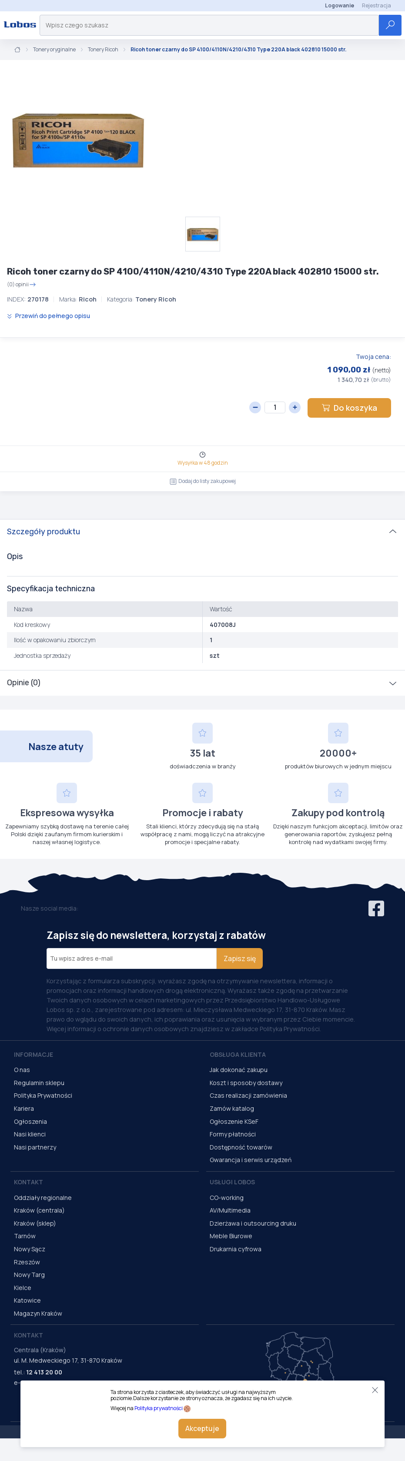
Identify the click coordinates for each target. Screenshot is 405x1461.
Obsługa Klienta (238, 1054)
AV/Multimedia (230, 1210)
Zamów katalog (232, 1108)
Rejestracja (376, 5)
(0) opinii (21, 284)
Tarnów (25, 1236)
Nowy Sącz (29, 1249)
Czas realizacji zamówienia (248, 1095)
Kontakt (28, 1182)
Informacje (33, 1054)
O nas (22, 1070)
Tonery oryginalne (54, 50)
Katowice (27, 1300)
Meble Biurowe (231, 1236)
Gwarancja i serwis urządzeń (250, 1160)
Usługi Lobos (232, 1182)
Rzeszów (27, 1262)
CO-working (227, 1197)
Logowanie (339, 5)
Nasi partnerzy (35, 1147)
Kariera (24, 1108)
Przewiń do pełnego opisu (48, 316)
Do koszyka (349, 407)
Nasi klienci (30, 1134)
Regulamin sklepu (39, 1083)
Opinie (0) (23, 682)
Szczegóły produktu (43, 531)
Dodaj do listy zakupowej (203, 481)
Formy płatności (233, 1134)
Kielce (22, 1287)
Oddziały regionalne (43, 1197)
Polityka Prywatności (43, 1095)
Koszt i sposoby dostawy (246, 1083)
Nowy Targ (29, 1274)
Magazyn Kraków (38, 1313)
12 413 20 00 (44, 1372)
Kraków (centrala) (39, 1210)
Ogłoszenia (30, 1121)
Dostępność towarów (241, 1147)
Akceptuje (202, 1428)
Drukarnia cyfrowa (235, 1249)
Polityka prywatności (158, 1408)
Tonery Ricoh (103, 50)
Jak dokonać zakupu (239, 1070)
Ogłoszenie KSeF (234, 1121)
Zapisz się (240, 958)
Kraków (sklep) (35, 1223)
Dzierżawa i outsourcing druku (253, 1223)
